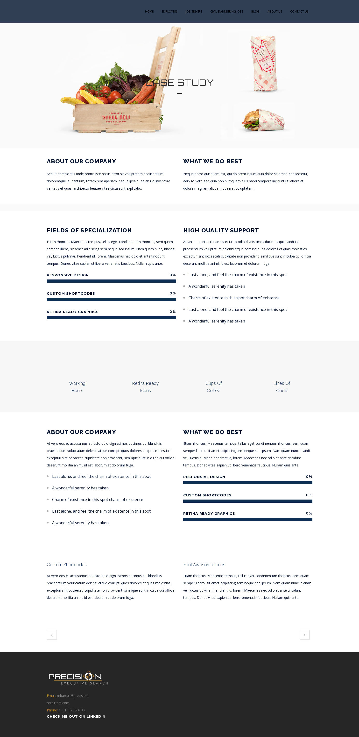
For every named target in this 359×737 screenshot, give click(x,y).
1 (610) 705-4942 (72, 710)
